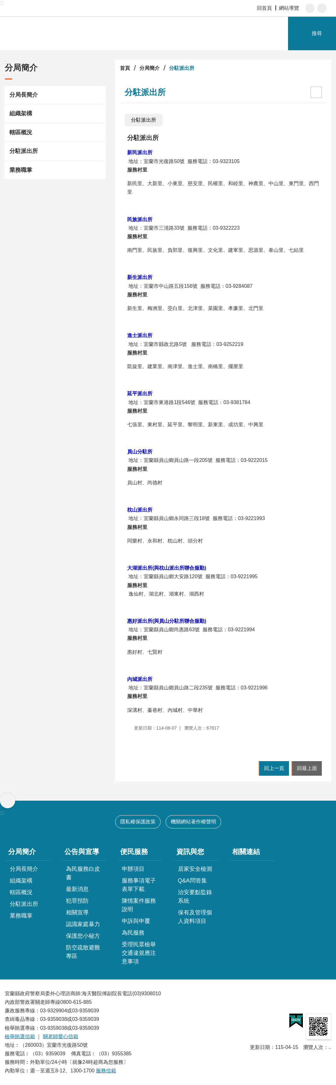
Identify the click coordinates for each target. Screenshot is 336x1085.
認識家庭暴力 (83, 924)
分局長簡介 (23, 95)
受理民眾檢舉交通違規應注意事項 (139, 953)
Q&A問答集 (192, 880)
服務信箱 (106, 1070)
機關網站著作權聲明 (193, 821)
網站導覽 (289, 8)
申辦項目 (133, 869)
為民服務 (133, 933)
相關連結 (246, 852)
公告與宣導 (81, 852)
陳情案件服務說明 (139, 905)
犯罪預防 (77, 901)
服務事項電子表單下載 (139, 884)
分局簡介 (21, 67)
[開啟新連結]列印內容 (316, 92)
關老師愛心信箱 (60, 1036)
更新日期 (260, 1047)
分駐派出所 (23, 151)
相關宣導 (77, 912)
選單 (7, 800)
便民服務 (134, 852)
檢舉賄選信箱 (20, 1036)
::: (2, 2)
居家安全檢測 (195, 869)
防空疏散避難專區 (83, 951)
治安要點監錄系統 (195, 896)
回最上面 (307, 768)
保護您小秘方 (83, 936)
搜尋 (317, 33)
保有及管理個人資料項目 (195, 916)
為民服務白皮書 (83, 873)
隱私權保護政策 (138, 821)
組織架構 (20, 113)
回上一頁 (274, 768)
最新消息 (77, 889)
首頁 (125, 68)
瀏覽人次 (313, 1047)
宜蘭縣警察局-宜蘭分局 (72, 33)
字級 (310, 8)
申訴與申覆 (136, 921)
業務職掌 (20, 170)
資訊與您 (190, 852)
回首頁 (264, 8)
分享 (322, 8)
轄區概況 (20, 132)
